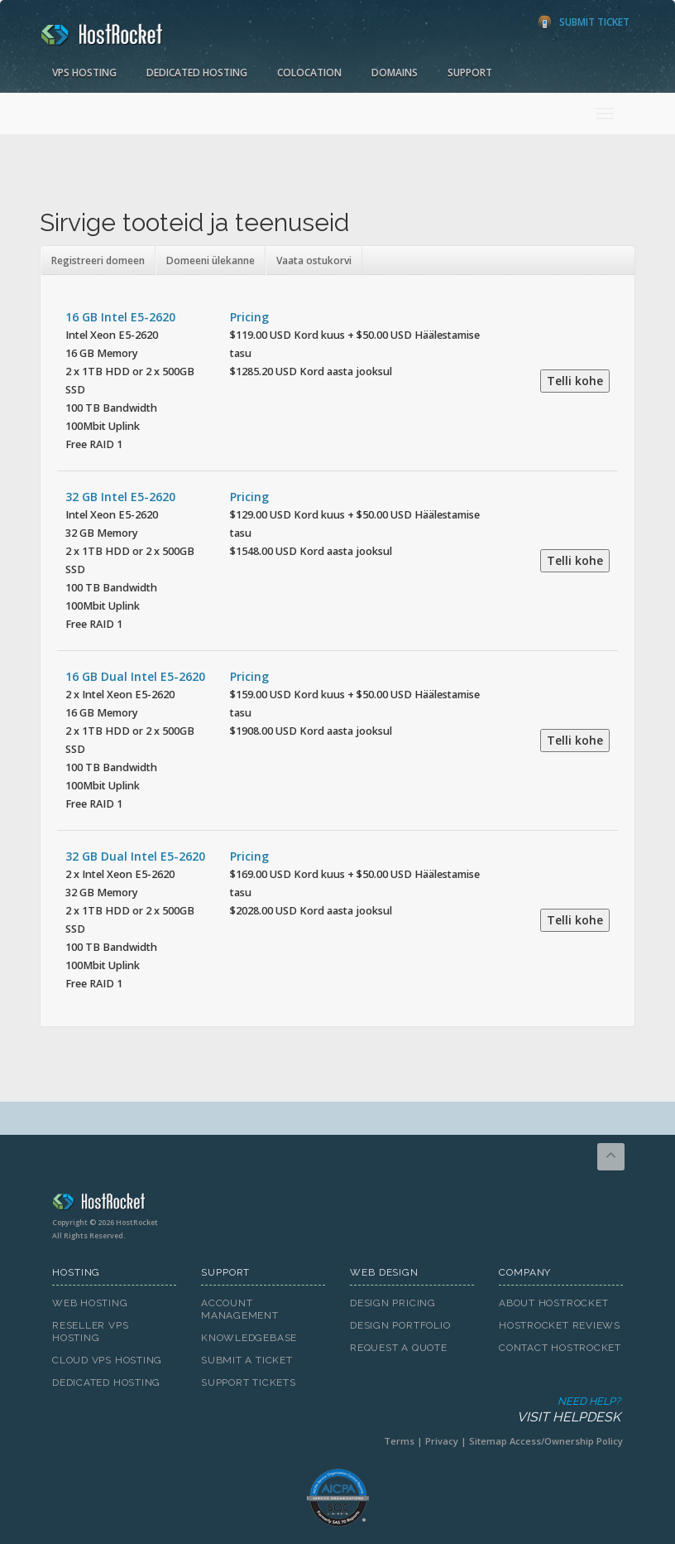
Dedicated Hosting (196, 72)
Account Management (240, 1309)
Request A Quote (399, 1347)
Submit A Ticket (247, 1360)
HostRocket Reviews (559, 1325)
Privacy (441, 1441)
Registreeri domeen (98, 260)
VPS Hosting (84, 72)
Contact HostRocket (560, 1347)
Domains (394, 72)
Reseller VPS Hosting (90, 1332)
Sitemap (488, 1441)
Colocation (309, 72)
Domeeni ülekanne (210, 260)
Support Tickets (248, 1382)
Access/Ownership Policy (566, 1441)
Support (470, 72)
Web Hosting (90, 1303)
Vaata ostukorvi (314, 260)
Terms (399, 1441)
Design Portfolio (400, 1325)
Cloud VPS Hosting (107, 1360)
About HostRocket (553, 1303)
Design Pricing (393, 1303)
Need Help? (336, 1410)
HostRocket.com (337, 1204)
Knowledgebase (249, 1338)
